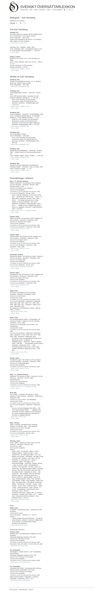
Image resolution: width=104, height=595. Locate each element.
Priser (36, 9)
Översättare (24, 9)
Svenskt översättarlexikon (47, 7)
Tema (30, 9)
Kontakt (30, 589)
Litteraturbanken (57, 9)
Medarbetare (23, 589)
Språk (48, 9)
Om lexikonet (14, 589)
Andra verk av (19, 42)
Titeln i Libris (15, 52)
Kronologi (42, 9)
